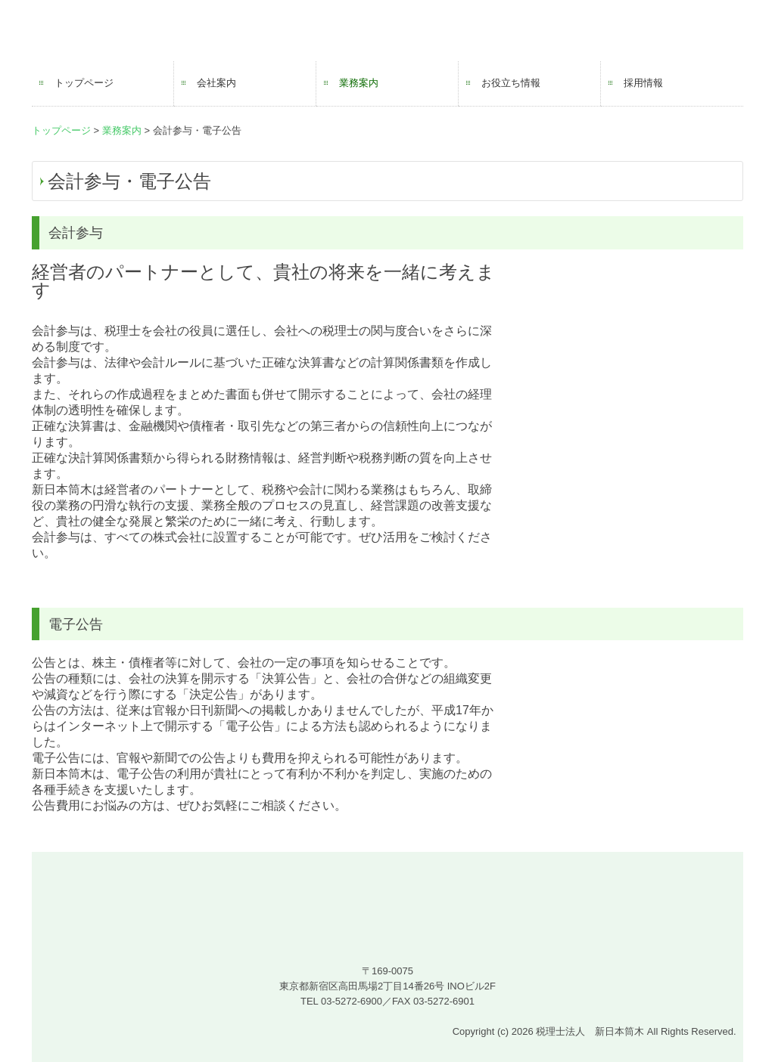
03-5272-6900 (351, 1001)
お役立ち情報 (510, 82)
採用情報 (643, 82)
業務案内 (358, 82)
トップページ (84, 82)
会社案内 (216, 82)
